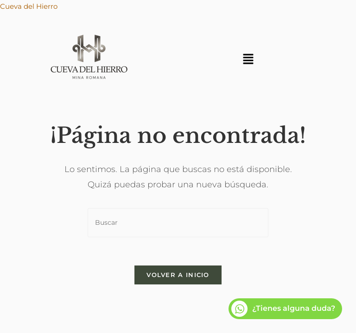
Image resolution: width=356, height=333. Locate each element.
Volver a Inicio (178, 274)
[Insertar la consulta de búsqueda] (178, 222)
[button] (248, 59)
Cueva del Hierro (28, 6)
